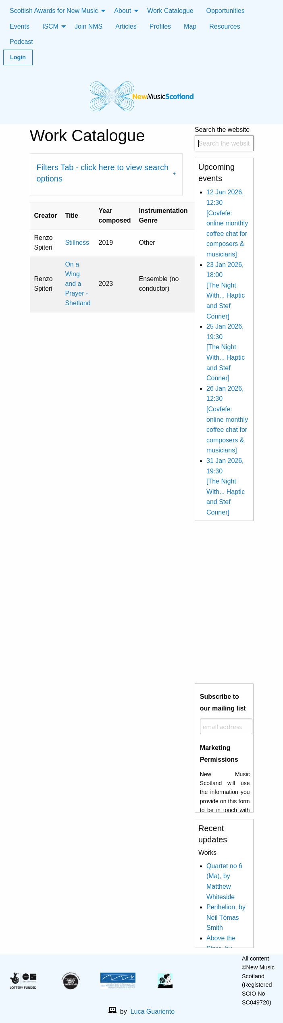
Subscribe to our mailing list (223, 702)
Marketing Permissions (219, 753)
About (122, 10)
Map (190, 26)
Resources (224, 26)
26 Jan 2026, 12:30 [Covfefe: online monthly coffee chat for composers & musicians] (227, 419)
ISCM (50, 26)
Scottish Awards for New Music (54, 10)
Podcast (21, 41)
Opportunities (225, 10)
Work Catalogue (170, 10)
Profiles (160, 26)
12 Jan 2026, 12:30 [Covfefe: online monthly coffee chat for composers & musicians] (227, 223)
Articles (125, 26)
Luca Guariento (153, 1011)
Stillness (77, 242)
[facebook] (206, 980)
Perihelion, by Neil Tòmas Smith (226, 917)
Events (19, 26)
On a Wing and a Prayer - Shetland (77, 283)
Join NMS (88, 26)
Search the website (224, 139)
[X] (218, 980)
